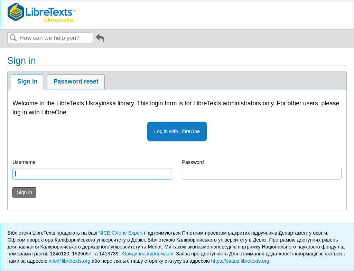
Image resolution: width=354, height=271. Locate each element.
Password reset (76, 81)
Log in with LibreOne (177, 131)
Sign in (27, 81)
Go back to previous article (100, 40)
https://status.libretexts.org (240, 261)
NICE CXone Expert (121, 233)
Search (13, 38)
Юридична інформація (147, 253)
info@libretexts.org (69, 261)
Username (23, 162)
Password (193, 162)
